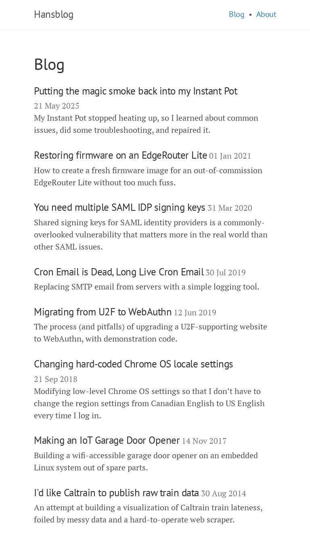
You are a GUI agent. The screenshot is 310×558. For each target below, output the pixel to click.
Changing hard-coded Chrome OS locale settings (133, 363)
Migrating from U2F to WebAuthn (103, 311)
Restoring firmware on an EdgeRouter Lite (120, 155)
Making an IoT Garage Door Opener (107, 440)
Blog (236, 14)
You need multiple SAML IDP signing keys (119, 207)
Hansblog (53, 14)
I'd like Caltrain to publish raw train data (116, 492)
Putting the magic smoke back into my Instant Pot (135, 90)
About (266, 14)
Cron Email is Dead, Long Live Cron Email (118, 271)
